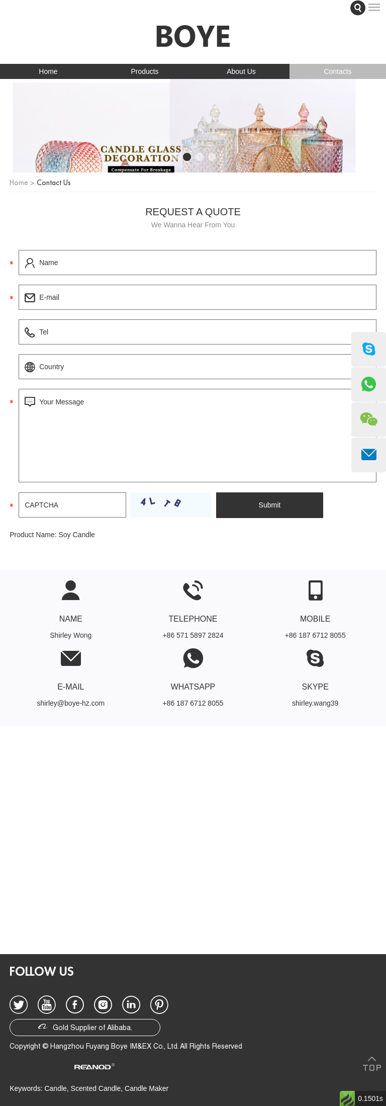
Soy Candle (76, 535)
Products (144, 71)
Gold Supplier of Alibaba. (85, 1026)
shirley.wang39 (315, 703)
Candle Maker (146, 1088)
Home (48, 71)
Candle (55, 1088)
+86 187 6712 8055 (192, 703)
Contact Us (54, 182)
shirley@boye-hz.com (71, 703)
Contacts (337, 71)
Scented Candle (96, 1088)
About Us (241, 71)
